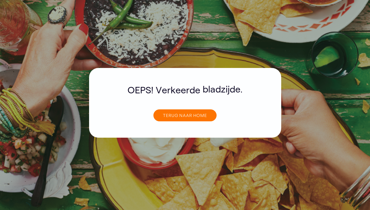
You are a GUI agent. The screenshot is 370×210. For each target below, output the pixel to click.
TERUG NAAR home (185, 115)
